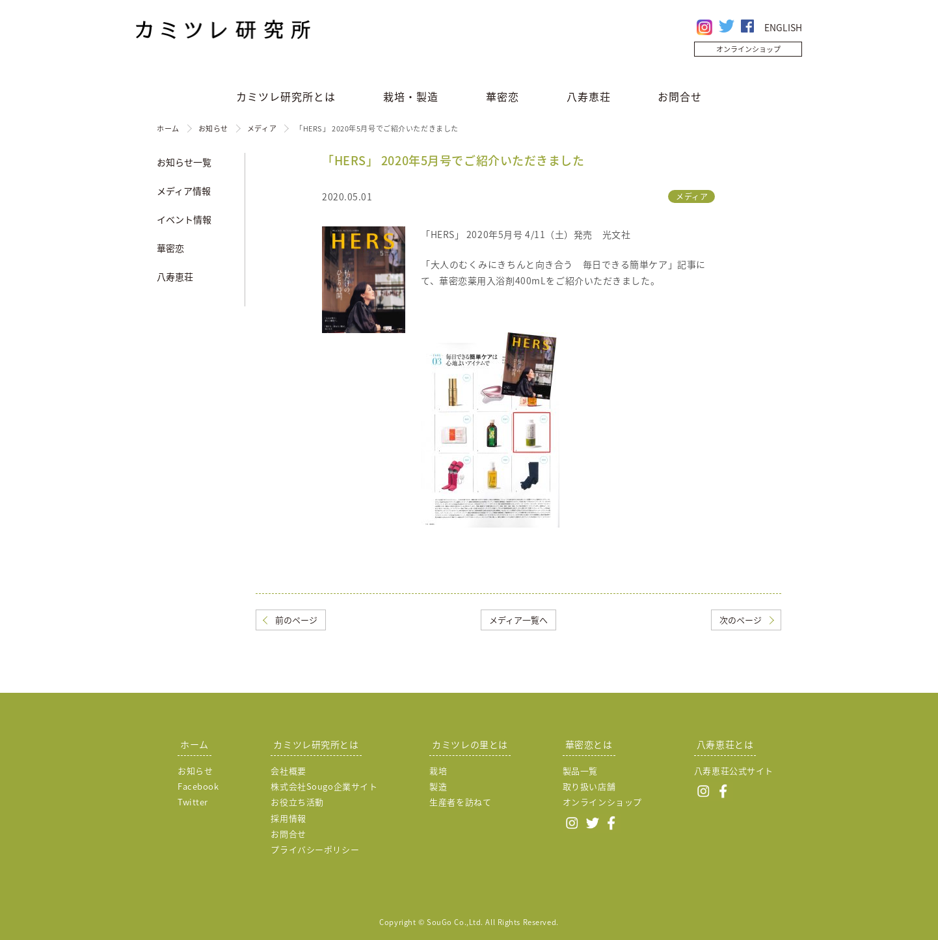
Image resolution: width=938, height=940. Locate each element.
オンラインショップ (748, 49)
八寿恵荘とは (725, 744)
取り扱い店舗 (589, 786)
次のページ (740, 619)
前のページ (296, 619)
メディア (261, 128)
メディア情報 (184, 190)
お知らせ (213, 128)
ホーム (168, 128)
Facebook (198, 786)
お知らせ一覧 (184, 161)
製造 (438, 786)
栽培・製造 (410, 96)
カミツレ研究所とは (286, 96)
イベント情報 (184, 219)
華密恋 (502, 96)
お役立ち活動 (297, 802)
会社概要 (288, 770)
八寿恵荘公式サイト (733, 770)
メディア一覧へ (518, 619)
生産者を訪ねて (460, 802)
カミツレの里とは (469, 744)
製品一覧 (580, 770)
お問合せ (680, 96)
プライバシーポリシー (315, 849)
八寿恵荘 (589, 96)
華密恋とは (589, 744)
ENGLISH (783, 27)
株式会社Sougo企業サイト (324, 786)
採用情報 (288, 818)
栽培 (438, 770)
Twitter (193, 802)
